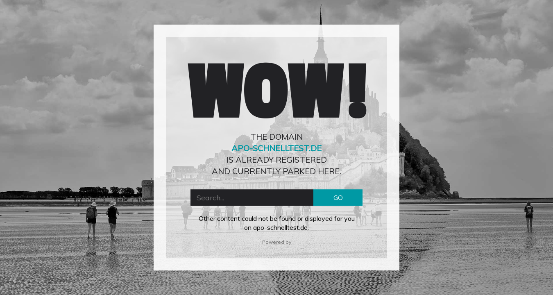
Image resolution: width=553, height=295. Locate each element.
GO (338, 197)
